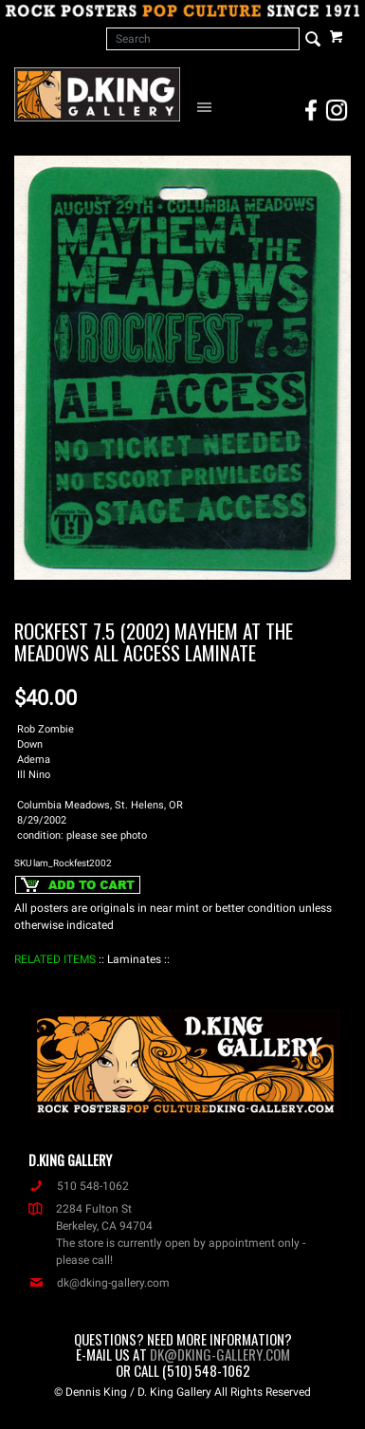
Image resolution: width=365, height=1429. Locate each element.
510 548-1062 (78, 1186)
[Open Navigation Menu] (207, 106)
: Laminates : (134, 959)
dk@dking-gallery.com (99, 1283)
